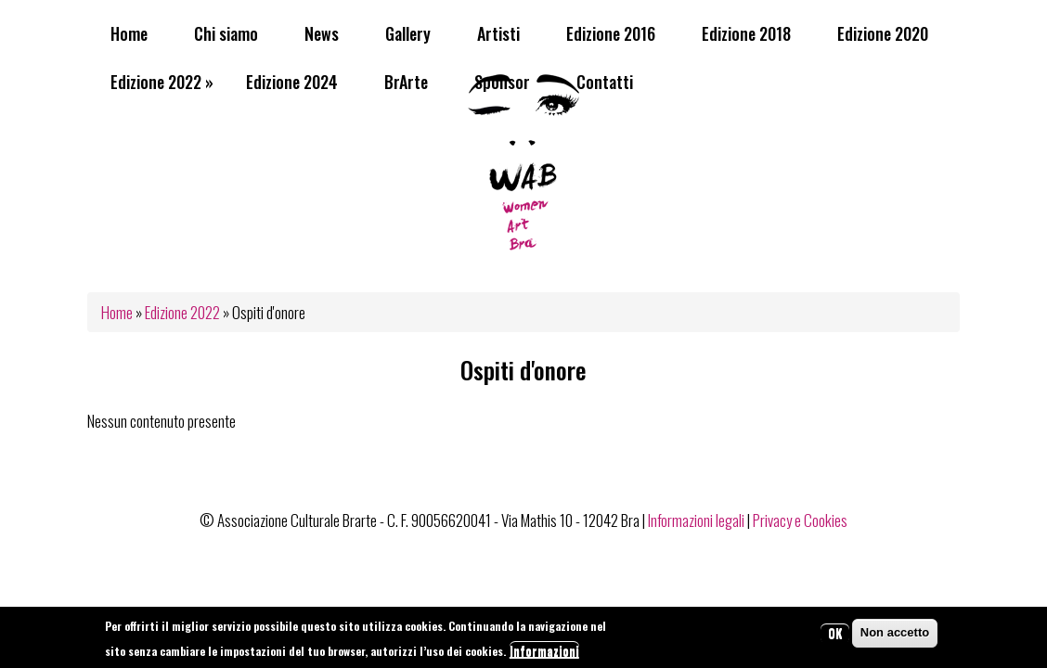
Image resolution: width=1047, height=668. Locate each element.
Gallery (408, 33)
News (321, 33)
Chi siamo (226, 33)
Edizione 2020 (882, 33)
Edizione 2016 (610, 33)
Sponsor (502, 82)
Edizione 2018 (746, 33)
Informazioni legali (696, 520)
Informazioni (544, 655)
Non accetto (894, 636)
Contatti (604, 82)
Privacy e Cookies (800, 520)
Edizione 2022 (161, 82)
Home (129, 33)
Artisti (498, 33)
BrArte (406, 82)
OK (835, 636)
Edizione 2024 (292, 82)
